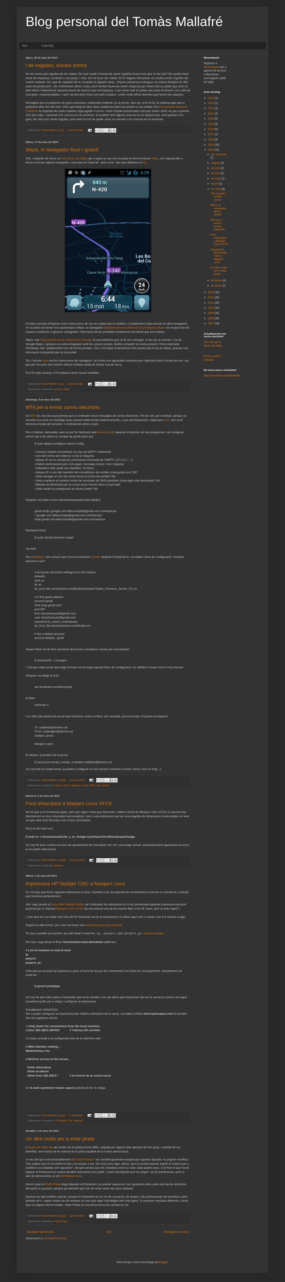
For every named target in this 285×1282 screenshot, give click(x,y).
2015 (211, 144)
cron (166, 420)
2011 (211, 302)
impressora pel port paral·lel (104, 925)
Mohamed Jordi (71, 1176)
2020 (211, 118)
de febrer (216, 280)
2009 (211, 313)
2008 (211, 318)
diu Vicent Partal (82, 1159)
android (59, 389)
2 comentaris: (76, 1115)
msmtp (95, 557)
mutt (111, 432)
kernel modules (153, 933)
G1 (144, 162)
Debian (58, 785)
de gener (216, 285)
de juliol (216, 168)
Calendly (47, 45)
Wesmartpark (212, 67)
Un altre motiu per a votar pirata (60, 1139)
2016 (211, 139)
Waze (155, 158)
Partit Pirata (53, 1184)
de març (216, 189)
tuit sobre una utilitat (74, 158)
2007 (211, 323)
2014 (211, 149)
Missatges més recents (40, 1231)
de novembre (219, 154)
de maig (216, 178)
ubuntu (106, 785)
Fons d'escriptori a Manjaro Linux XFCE (69, 803)
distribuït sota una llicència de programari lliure (134, 327)
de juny (215, 173)
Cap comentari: (75, 130)
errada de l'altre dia (40, 1147)
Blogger (163, 1262)
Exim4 (66, 785)
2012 (211, 297)
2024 (211, 98)
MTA (33, 415)
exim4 (102, 432)
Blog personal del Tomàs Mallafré (124, 21)
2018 (211, 129)
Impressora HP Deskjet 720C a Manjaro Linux (75, 883)
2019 (211, 124)
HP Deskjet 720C (64, 1120)
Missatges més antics (176, 1231)
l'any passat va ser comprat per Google (65, 339)
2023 (211, 103)
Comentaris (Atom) (55, 1238)
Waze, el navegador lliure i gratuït (62, 149)
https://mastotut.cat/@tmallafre (222, 375)
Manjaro (38, 557)
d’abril (215, 183)
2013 (211, 292)
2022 (211, 108)
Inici (25, 45)
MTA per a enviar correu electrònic (63, 407)
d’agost (215, 163)
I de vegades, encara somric (56, 65)
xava (46, 360)
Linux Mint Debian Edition (68, 904)
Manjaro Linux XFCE (69, 908)
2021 (211, 113)
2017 (211, 134)
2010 (211, 307)
